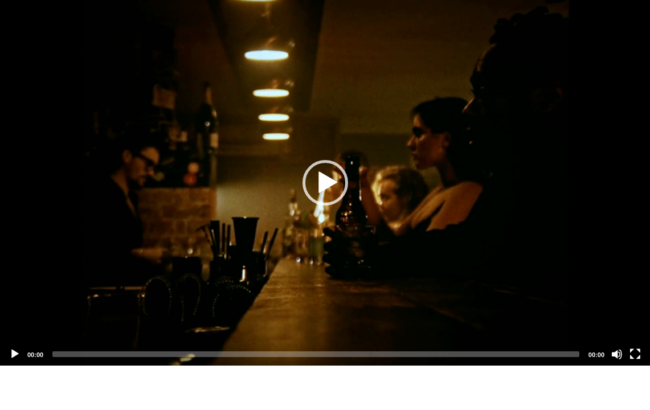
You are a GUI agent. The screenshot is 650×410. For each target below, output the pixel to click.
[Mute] (617, 354)
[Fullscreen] (635, 354)
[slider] (315, 354)
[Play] (15, 354)
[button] (325, 183)
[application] (325, 183)
